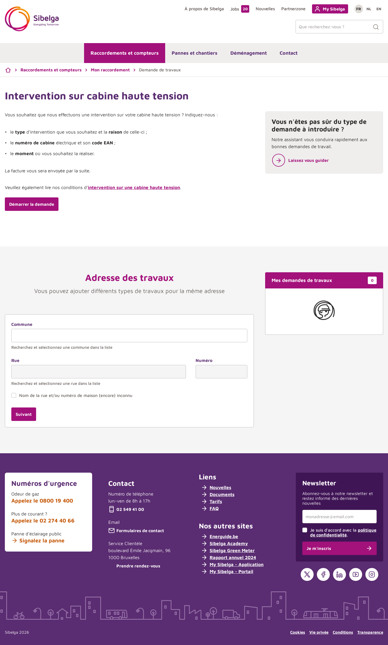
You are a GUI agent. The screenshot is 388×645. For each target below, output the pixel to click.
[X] (307, 574)
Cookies (297, 632)
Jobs (239, 9)
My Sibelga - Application (232, 564)
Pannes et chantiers (194, 53)
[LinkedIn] (339, 574)
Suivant (24, 414)
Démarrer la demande (31, 204)
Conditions (343, 632)
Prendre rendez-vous (134, 566)
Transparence (370, 632)
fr (358, 8)
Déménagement (248, 53)
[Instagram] (371, 574)
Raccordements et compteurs (125, 53)
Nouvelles (265, 8)
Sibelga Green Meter (228, 550)
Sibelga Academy (224, 543)
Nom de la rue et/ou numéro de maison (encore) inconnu (75, 395)
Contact (288, 53)
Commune (21, 324)
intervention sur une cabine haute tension (134, 187)
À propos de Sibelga (204, 8)
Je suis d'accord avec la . (343, 532)
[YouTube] (355, 574)
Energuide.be (219, 536)
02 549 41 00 (126, 509)
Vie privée (318, 632)
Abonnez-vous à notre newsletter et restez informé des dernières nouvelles (337, 498)
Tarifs (211, 501)
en (378, 8)
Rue (15, 360)
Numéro (204, 360)
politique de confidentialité (343, 532)
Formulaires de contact (136, 530)
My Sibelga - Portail (227, 571)
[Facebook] (323, 574)
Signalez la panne (37, 540)
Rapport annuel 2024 (228, 557)
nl (368, 8)
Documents (217, 494)
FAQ (210, 508)
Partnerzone (293, 8)
